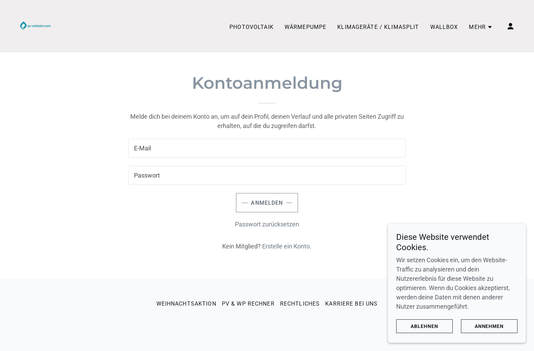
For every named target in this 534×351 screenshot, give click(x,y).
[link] (34, 25)
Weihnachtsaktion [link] (186, 303)
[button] (481, 27)
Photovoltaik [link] (251, 27)
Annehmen (489, 326)
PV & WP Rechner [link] (248, 303)
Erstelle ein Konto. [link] (286, 246)
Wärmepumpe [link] (305, 27)
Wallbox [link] (444, 27)
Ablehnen (424, 326)
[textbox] (266, 148)
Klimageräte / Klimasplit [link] (378, 27)
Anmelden (267, 203)
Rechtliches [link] (300, 303)
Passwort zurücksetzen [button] (267, 224)
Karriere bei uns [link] (351, 303)
